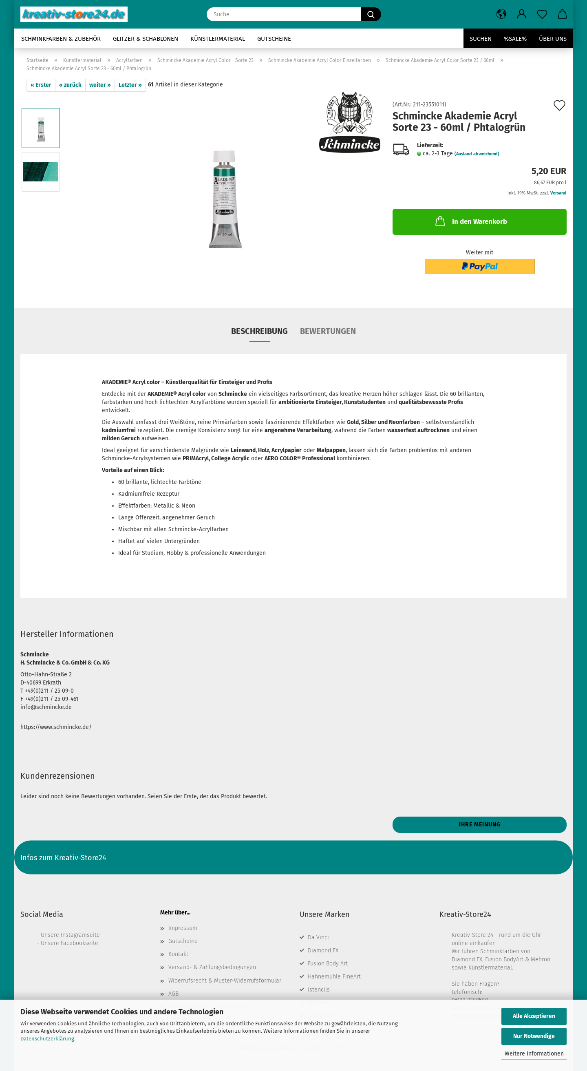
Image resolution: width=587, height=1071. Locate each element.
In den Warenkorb (470, 220)
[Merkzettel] (542, 14)
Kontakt (178, 954)
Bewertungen (328, 331)
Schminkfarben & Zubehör (61, 38)
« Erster (41, 85)
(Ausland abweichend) (477, 154)
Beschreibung (259, 331)
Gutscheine (274, 38)
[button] (501, 14)
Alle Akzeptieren (534, 1016)
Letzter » (130, 85)
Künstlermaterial (217, 38)
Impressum (182, 928)
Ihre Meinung (480, 824)
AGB (173, 993)
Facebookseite (79, 943)
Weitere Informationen (534, 1053)
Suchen (481, 38)
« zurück (70, 85)
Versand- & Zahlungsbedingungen (212, 967)
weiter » (100, 85)
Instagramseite (80, 935)
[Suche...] (371, 14)
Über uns (553, 38)
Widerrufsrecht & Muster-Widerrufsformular (224, 980)
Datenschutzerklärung (47, 1039)
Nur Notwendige (534, 1036)
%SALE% (515, 38)
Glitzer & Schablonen (145, 38)
